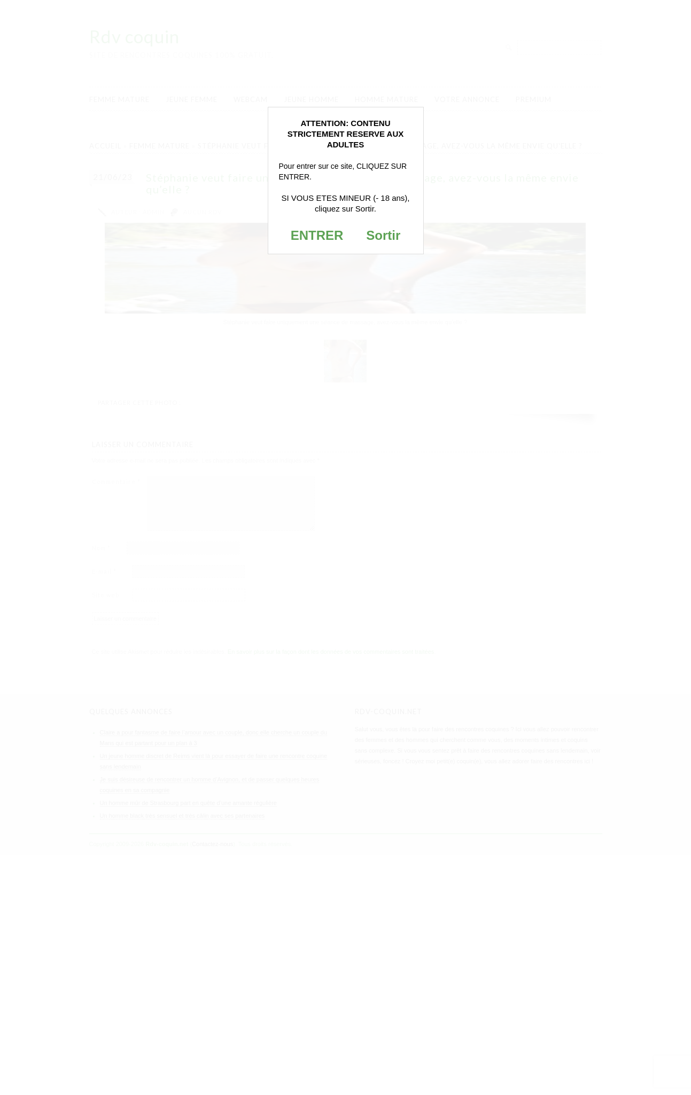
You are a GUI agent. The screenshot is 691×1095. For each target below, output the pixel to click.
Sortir (383, 235)
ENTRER (317, 235)
